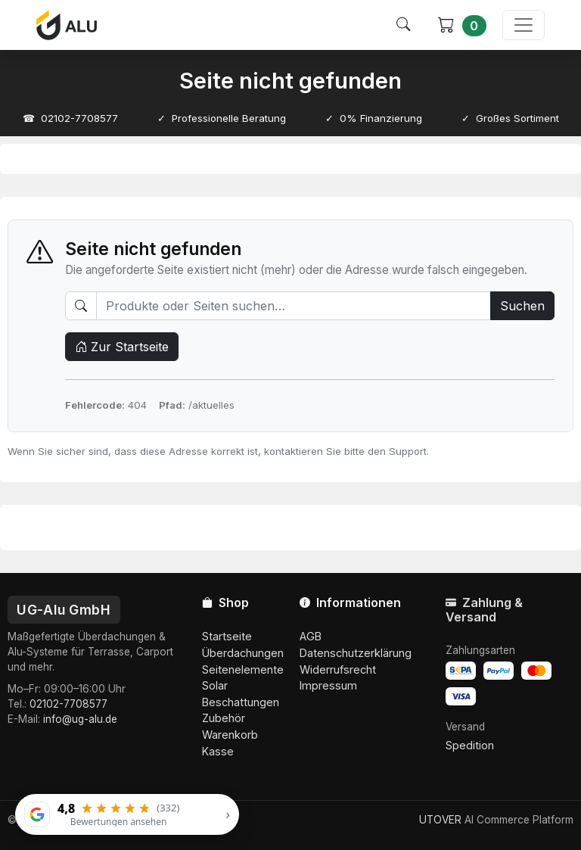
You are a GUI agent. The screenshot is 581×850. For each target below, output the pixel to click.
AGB (311, 636)
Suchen (522, 305)
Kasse (218, 751)
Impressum (328, 685)
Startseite (227, 636)
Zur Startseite (122, 346)
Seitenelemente (243, 669)
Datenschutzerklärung (356, 652)
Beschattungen (240, 702)
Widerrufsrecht (338, 669)
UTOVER (440, 820)
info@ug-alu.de (80, 719)
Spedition (470, 745)
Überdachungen (243, 652)
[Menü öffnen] (523, 25)
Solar (215, 685)
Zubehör (223, 717)
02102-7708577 (68, 704)
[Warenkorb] (462, 25)
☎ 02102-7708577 (70, 118)
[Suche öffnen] (403, 25)
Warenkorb (230, 734)
